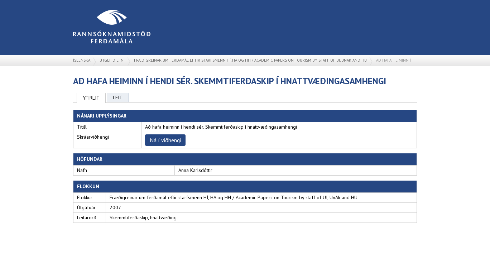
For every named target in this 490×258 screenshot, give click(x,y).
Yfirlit (91, 98)
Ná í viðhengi (165, 140)
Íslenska (81, 60)
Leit (118, 97)
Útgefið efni (112, 60)
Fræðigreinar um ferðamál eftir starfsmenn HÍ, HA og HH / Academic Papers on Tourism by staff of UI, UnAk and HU (250, 60)
